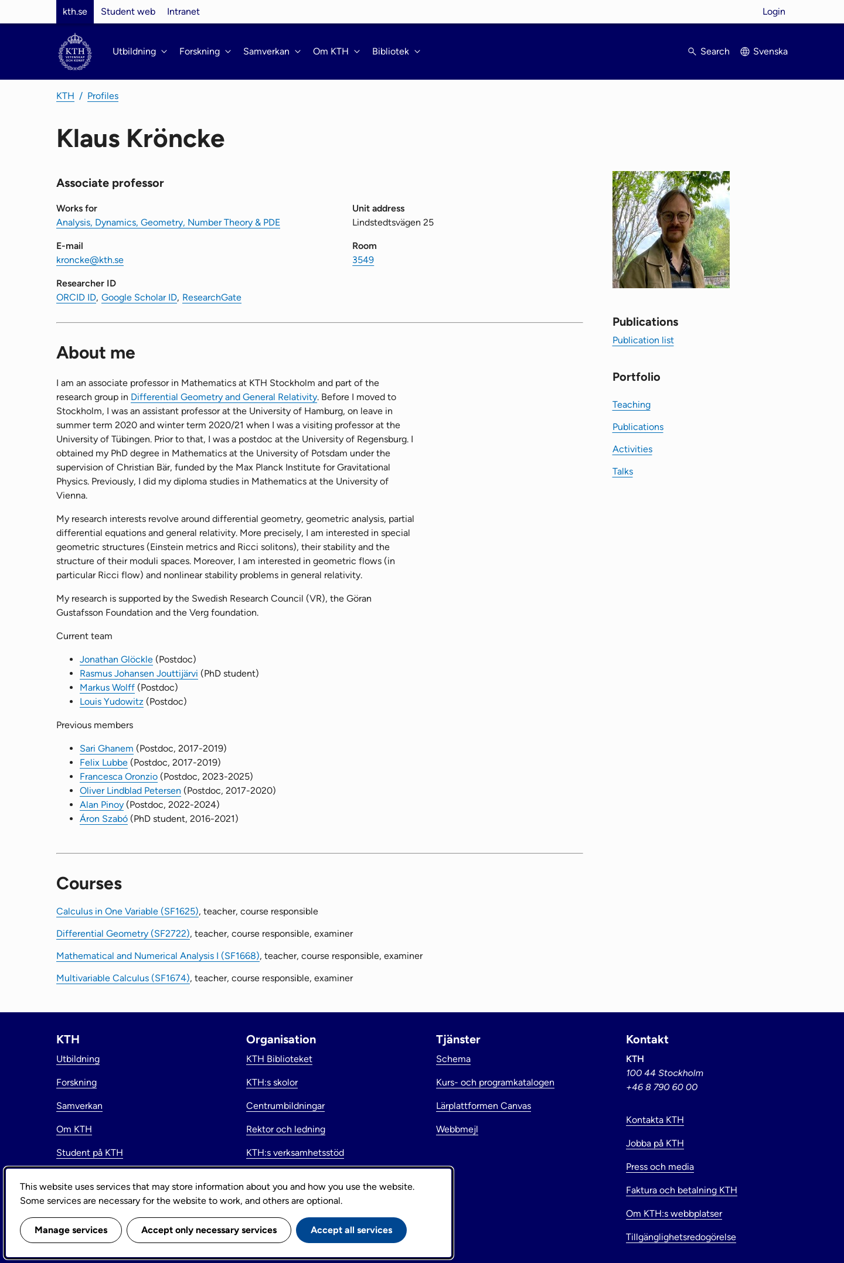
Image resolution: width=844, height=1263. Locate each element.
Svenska (770, 51)
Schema (453, 1058)
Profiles (102, 95)
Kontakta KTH (655, 1119)
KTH (65, 95)
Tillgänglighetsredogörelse (681, 1236)
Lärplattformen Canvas (483, 1105)
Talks (622, 471)
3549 (363, 259)
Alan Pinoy (102, 804)
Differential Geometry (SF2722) (123, 933)
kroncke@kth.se (90, 259)
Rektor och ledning (285, 1129)
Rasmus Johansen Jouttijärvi (139, 673)
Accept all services (351, 1229)
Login (774, 11)
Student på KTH (89, 1152)
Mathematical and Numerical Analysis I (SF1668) (158, 955)
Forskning (76, 1082)
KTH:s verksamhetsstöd (295, 1152)
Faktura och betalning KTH (681, 1190)
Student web (128, 11)
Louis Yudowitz (112, 701)
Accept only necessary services (209, 1229)
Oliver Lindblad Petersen (130, 790)
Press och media (660, 1166)
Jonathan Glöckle (116, 659)
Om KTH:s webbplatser (674, 1213)
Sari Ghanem (107, 748)
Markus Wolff (107, 687)
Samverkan (79, 1105)
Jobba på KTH (655, 1143)
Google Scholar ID (139, 297)
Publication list (643, 340)
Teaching (631, 404)
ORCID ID (76, 297)
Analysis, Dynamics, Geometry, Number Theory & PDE (168, 222)
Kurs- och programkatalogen (495, 1082)
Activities (632, 449)
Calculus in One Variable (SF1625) (127, 911)
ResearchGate (211, 297)
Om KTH (74, 1129)
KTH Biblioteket (279, 1058)
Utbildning (78, 1058)
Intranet (183, 11)
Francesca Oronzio (119, 776)
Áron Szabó (104, 818)
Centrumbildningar (285, 1105)
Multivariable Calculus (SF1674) (123, 978)
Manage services (71, 1229)
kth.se (75, 11)
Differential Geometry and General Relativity (224, 396)
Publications (637, 426)
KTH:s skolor (272, 1082)
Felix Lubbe (104, 762)
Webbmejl (457, 1129)
